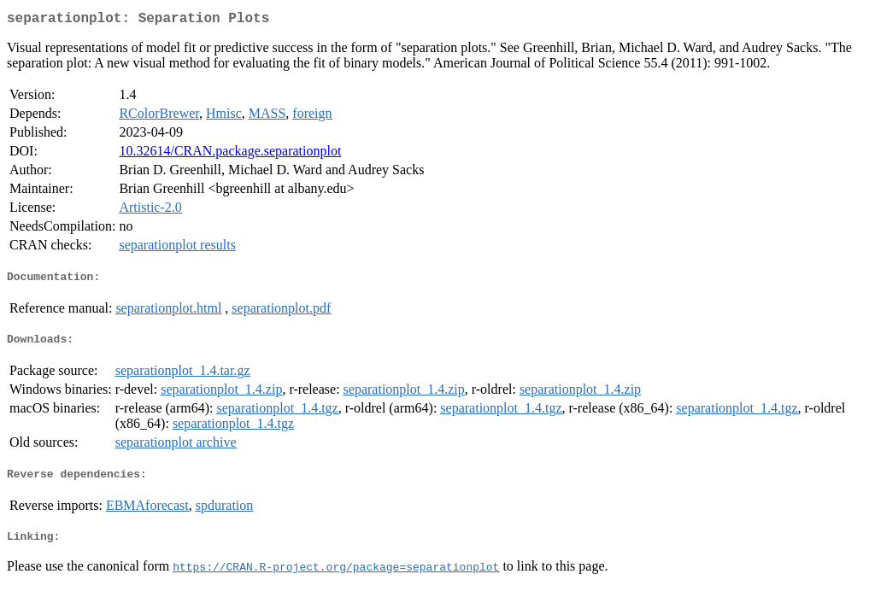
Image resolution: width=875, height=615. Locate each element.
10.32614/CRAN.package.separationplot (230, 154)
